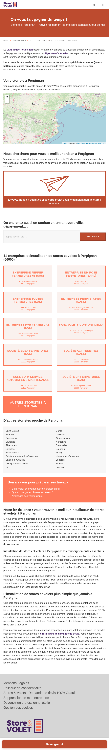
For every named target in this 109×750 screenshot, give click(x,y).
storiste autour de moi (39, 86)
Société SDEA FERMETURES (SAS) (28, 352)
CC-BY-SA (101, 143)
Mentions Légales (16, 683)
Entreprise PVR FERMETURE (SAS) (27, 326)
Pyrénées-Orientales (57, 40)
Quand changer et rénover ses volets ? (33, 492)
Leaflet (65, 143)
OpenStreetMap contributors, (87, 143)
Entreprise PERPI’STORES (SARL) (81, 300)
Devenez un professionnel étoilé (26, 702)
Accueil (6, 40)
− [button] (7, 101)
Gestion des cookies (18, 707)
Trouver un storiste (19, 40)
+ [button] (7, 97)
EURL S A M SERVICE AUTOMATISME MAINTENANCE (28, 378)
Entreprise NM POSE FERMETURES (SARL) (81, 274)
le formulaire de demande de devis (59, 633)
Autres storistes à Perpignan (28, 404)
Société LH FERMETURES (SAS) (81, 378)
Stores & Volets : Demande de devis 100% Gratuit (39, 693)
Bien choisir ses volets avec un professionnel (36, 488)
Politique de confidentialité (22, 688)
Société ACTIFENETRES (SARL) (81, 352)
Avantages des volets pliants (27, 495)
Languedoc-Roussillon (38, 40)
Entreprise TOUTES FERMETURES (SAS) (28, 300)
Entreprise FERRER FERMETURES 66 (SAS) (28, 274)
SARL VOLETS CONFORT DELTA (81, 324)
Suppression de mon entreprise (26, 698)
